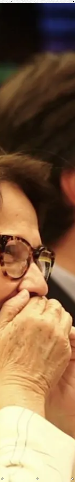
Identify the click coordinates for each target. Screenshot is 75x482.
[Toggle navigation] (7, 1)
